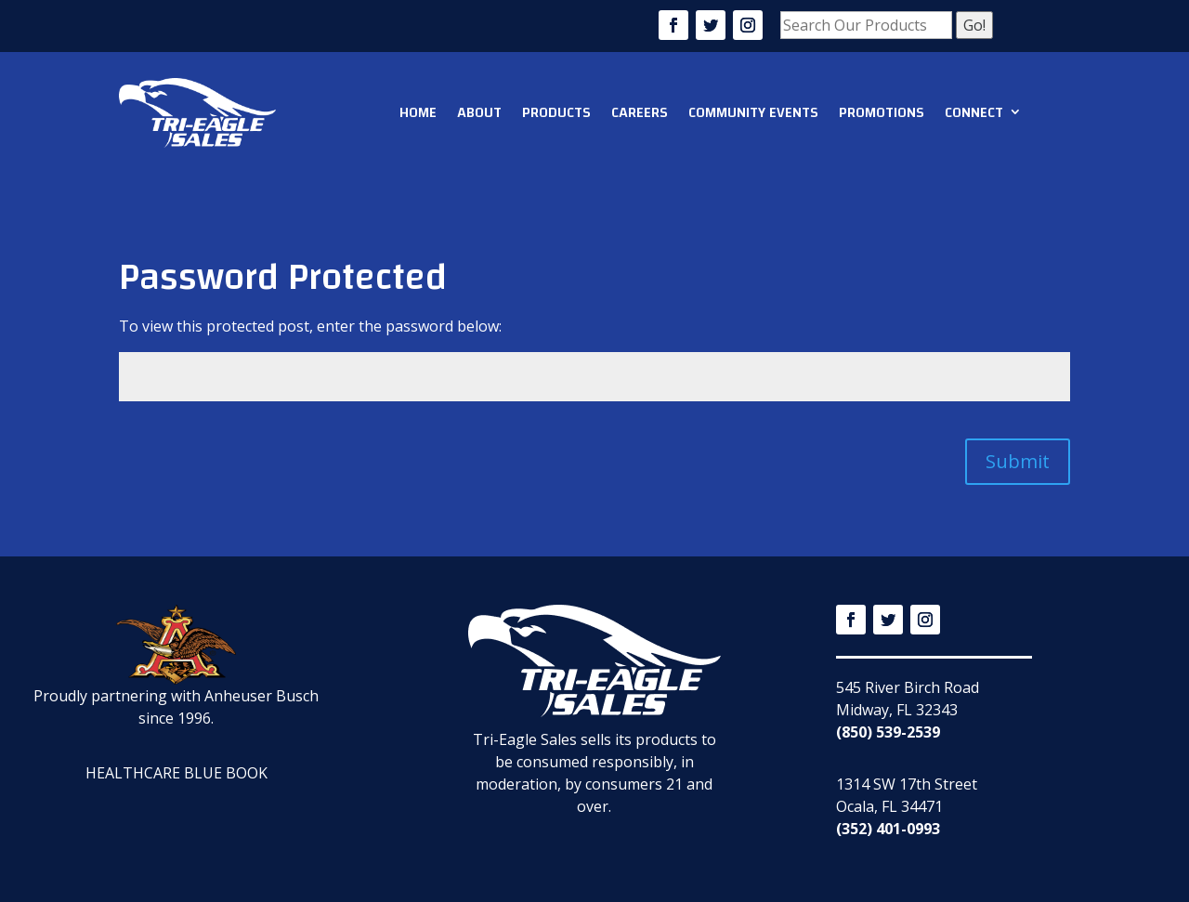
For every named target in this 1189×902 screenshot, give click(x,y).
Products (556, 112)
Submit (1018, 461)
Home (418, 112)
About (479, 112)
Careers (639, 112)
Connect (974, 112)
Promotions (881, 112)
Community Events (753, 112)
